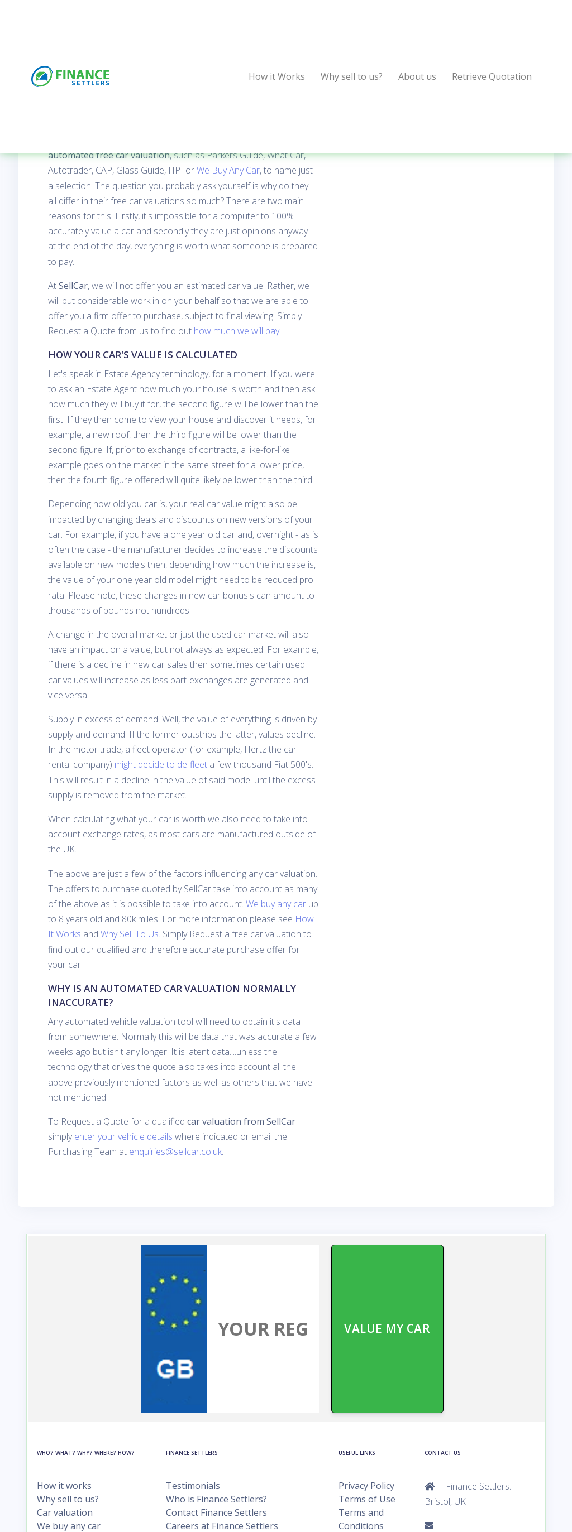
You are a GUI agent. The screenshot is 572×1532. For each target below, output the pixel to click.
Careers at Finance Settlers (222, 1526)
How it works (64, 1486)
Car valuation (65, 1512)
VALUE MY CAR (388, 1328)
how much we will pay (236, 331)
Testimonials (193, 1486)
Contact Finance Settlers (216, 1512)
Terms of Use (367, 1499)
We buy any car (276, 904)
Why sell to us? (68, 1499)
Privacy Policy (366, 1486)
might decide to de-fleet (161, 764)
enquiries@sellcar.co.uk (175, 1151)
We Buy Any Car (228, 170)
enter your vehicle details (123, 1136)
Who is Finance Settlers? (216, 1499)
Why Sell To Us (130, 934)
